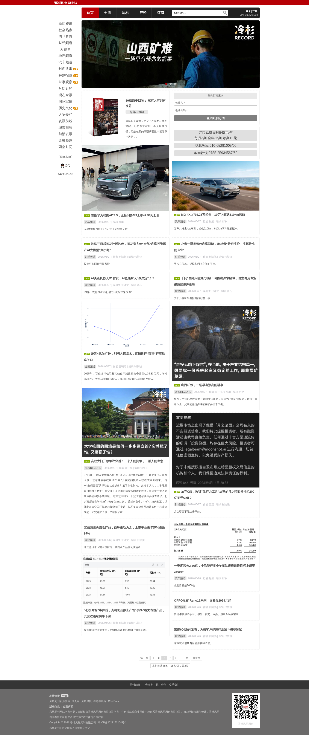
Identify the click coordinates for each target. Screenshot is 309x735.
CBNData (113, 701)
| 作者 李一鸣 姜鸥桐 (220, 391)
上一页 (156, 658)
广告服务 (148, 684)
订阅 (160, 13)
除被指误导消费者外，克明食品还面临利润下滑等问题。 (116, 629)
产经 (142, 13)
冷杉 (125, 13)
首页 (90, 13)
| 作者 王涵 (208, 504)
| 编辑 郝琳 (117, 221)
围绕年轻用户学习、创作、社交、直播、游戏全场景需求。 (207, 614)
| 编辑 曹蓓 (136, 285)
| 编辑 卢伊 (238, 391)
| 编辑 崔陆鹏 (222, 504)
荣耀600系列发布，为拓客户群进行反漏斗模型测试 (208, 629)
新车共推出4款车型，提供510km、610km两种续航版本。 (207, 228)
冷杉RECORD (183, 391)
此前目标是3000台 (184, 585)
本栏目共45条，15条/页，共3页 (170, 665)
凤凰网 (75, 701)
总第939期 (137, 112)
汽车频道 (90, 221)
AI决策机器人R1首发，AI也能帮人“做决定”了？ (123, 278)
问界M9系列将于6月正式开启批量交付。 (107, 229)
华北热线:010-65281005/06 (215, 145)
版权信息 (54, 706)
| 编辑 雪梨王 (140, 467)
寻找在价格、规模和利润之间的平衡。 (196, 263)
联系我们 (174, 684)
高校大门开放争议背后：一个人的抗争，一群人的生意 (127, 461)
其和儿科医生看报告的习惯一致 (192, 298)
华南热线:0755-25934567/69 (216, 153)
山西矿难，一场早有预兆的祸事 (202, 385)
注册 (255, 11)
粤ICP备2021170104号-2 (112, 722)
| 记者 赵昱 (208, 221)
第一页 (144, 658)
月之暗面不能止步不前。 (188, 511)
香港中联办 (99, 701)
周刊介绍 (135, 684)
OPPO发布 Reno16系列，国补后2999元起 (202, 600)
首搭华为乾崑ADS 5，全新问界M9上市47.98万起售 (125, 215)
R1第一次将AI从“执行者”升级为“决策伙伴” (108, 292)
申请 (64, 695)
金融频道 (90, 366)
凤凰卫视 (86, 701)
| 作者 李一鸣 (125, 467)
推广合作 (161, 684)
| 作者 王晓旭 (119, 366)
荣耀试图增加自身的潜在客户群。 (193, 643)
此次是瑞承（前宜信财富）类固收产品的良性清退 (112, 547)
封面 (107, 13)
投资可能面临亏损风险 (97, 263)
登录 (248, 11)
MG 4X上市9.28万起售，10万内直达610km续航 (213, 214)
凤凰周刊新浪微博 (59, 701)
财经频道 (90, 256)
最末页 (196, 658)
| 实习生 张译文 (120, 285)
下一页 (184, 658)
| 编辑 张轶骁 (134, 256)
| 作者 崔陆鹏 (119, 256)
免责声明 (68, 706)
